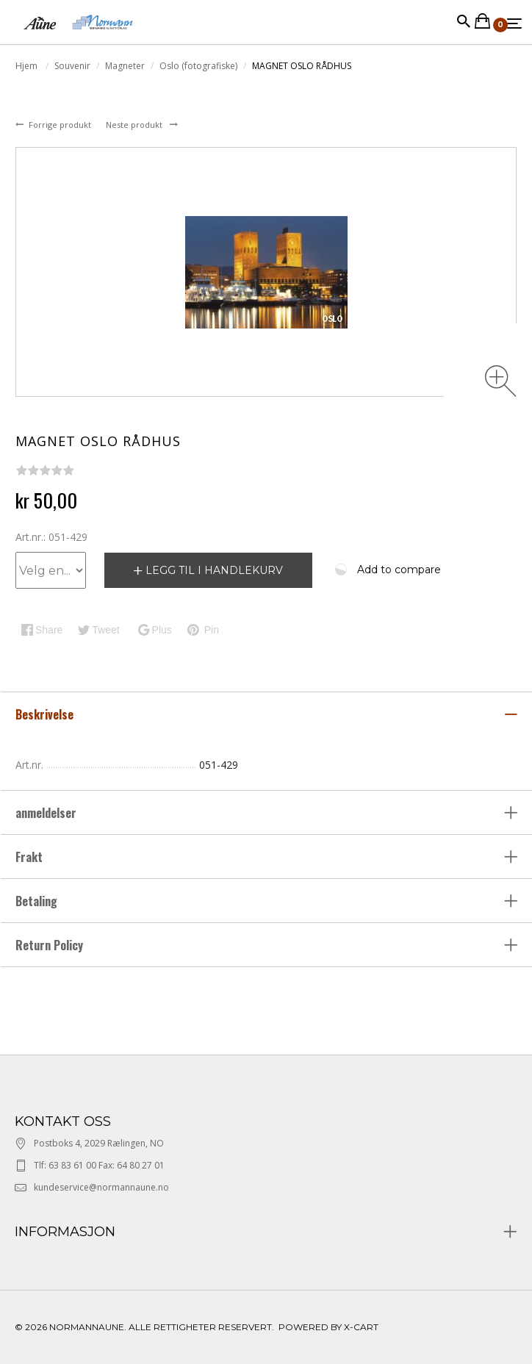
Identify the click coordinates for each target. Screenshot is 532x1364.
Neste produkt (135, 124)
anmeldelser (47, 813)
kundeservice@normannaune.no (101, 1187)
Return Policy (49, 945)
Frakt (29, 857)
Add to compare (399, 569)
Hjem (27, 66)
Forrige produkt (61, 124)
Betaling (36, 901)
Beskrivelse (45, 714)
